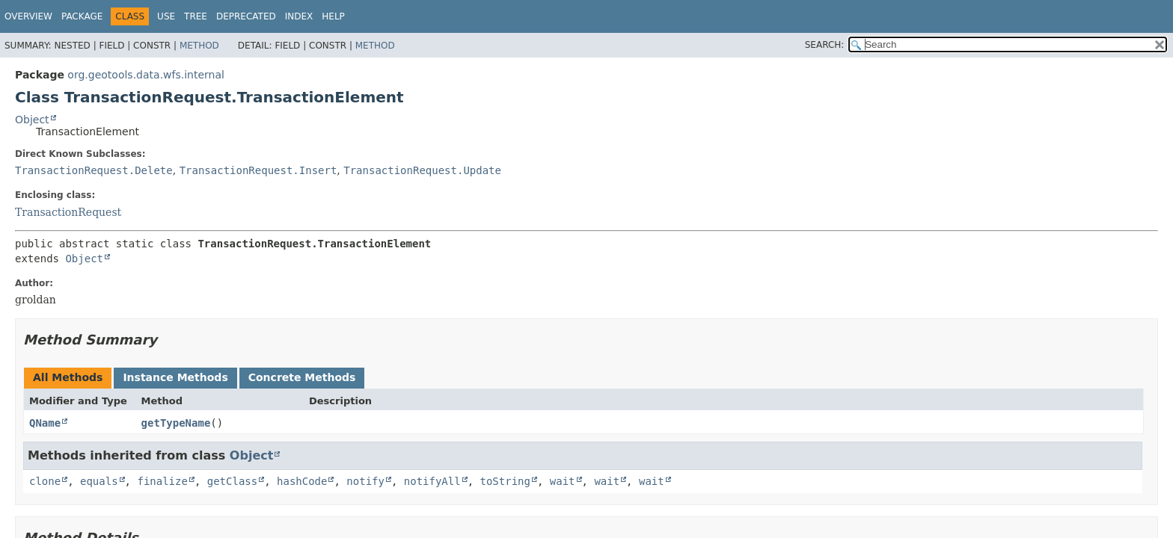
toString (505, 481)
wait (562, 481)
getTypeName (176, 423)
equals (99, 481)
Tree (195, 16)
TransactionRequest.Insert (258, 170)
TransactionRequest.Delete (94, 170)
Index (299, 16)
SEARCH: (825, 45)
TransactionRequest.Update (422, 170)
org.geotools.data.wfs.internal (145, 75)
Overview (28, 16)
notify (365, 481)
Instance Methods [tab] (175, 377)
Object (32, 120)
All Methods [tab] (67, 377)
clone (45, 481)
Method (199, 45)
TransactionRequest (68, 212)
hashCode (302, 481)
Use (166, 16)
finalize (162, 481)
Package (81, 16)
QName (45, 423)
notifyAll (432, 481)
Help (333, 16)
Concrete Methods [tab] (302, 377)
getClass (232, 481)
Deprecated (246, 16)
